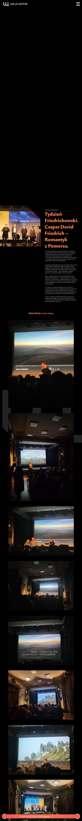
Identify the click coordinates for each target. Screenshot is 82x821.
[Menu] (78, 4)
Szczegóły (47, 816)
